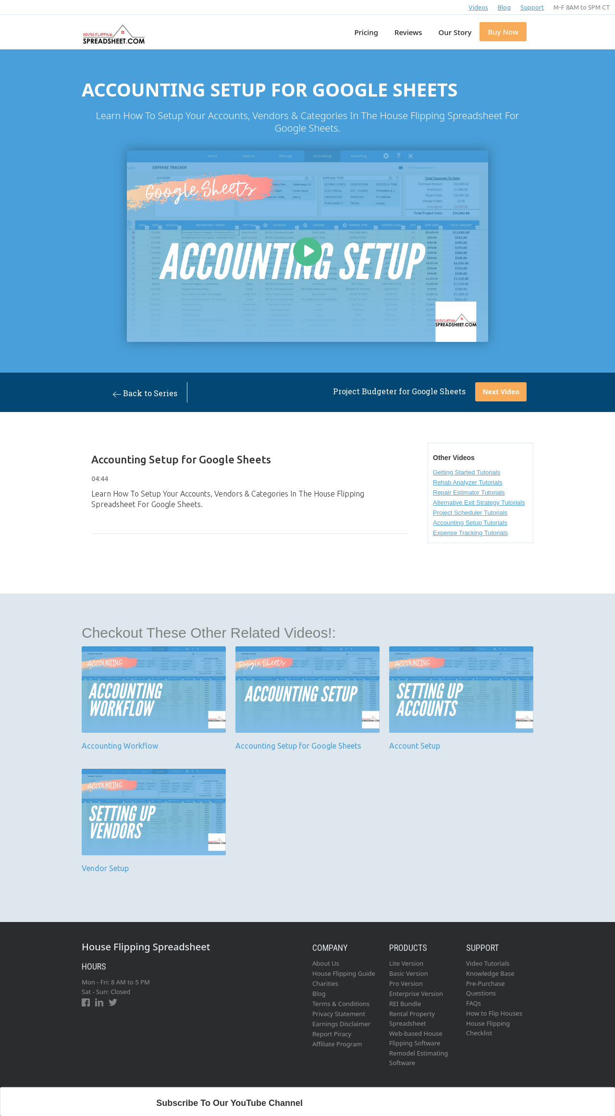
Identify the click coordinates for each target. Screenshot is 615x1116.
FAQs (473, 1003)
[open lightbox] (307, 246)
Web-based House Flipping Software (416, 1038)
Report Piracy (331, 1034)
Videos (478, 7)
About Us (325, 963)
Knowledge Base (490, 973)
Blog (504, 7)
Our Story (455, 32)
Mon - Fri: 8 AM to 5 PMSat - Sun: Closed (116, 987)
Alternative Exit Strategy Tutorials (479, 502)
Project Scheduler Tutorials (470, 512)
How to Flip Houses (494, 1013)
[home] (112, 29)
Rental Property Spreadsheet (412, 1018)
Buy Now (503, 31)
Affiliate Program (337, 1044)
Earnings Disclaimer (341, 1023)
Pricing (366, 32)
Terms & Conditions (340, 1003)
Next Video (500, 391)
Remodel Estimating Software (418, 1058)
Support (532, 7)
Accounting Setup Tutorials (470, 522)
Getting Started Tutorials (466, 472)
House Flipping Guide (343, 973)
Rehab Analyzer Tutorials (468, 482)
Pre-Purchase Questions (485, 988)
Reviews (408, 32)
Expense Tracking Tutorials (470, 532)
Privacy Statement (338, 1013)
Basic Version (408, 973)
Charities (325, 983)
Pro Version (406, 983)
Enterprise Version (416, 993)
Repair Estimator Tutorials (469, 492)
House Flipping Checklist (488, 1028)
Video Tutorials (488, 963)
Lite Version (406, 963)
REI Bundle (405, 1003)
